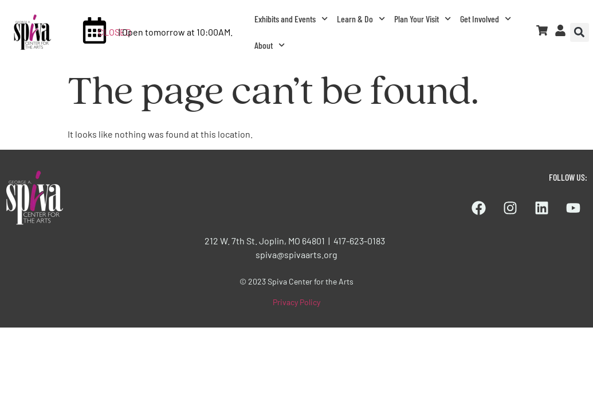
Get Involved (485, 19)
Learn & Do (361, 19)
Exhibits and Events (291, 19)
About (269, 45)
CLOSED (114, 31)
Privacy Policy (296, 302)
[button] (579, 32)
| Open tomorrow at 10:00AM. (176, 31)
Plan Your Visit (422, 19)
